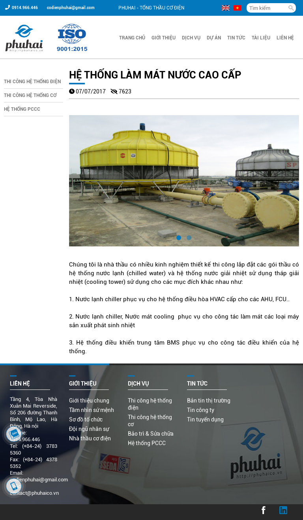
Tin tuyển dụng (205, 419)
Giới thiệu (164, 38)
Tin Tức (236, 38)
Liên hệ (285, 38)
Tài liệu (261, 38)
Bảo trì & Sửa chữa (151, 434)
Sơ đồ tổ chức (86, 419)
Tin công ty (200, 410)
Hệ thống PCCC (22, 109)
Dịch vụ (191, 38)
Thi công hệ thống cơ (30, 95)
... (9, 512)
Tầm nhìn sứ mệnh (91, 410)
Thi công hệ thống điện (32, 81)
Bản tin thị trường (208, 400)
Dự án (214, 38)
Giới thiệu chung (89, 400)
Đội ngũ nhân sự (89, 429)
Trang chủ (132, 38)
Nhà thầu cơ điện (90, 438)
